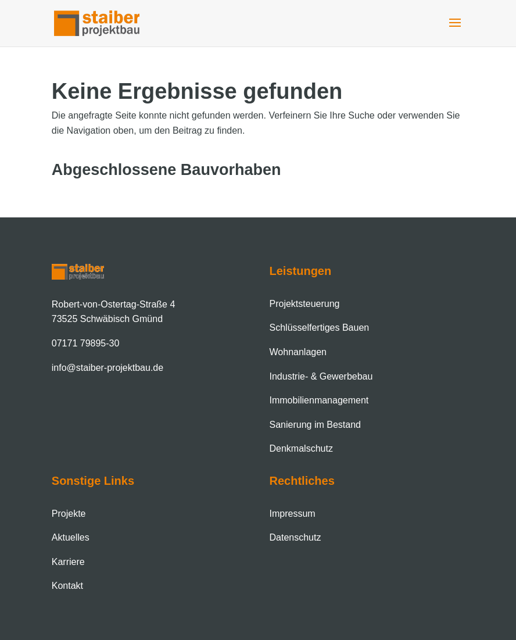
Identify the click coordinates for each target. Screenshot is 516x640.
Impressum (293, 514)
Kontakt (67, 586)
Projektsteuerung (305, 304)
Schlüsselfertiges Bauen (320, 327)
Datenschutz (295, 537)
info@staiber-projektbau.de (107, 368)
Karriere (68, 562)
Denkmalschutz (301, 448)
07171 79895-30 (86, 343)
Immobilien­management (319, 400)
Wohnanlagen (298, 352)
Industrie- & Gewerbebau (321, 376)
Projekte (69, 514)
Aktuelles (70, 537)
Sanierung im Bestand (315, 425)
